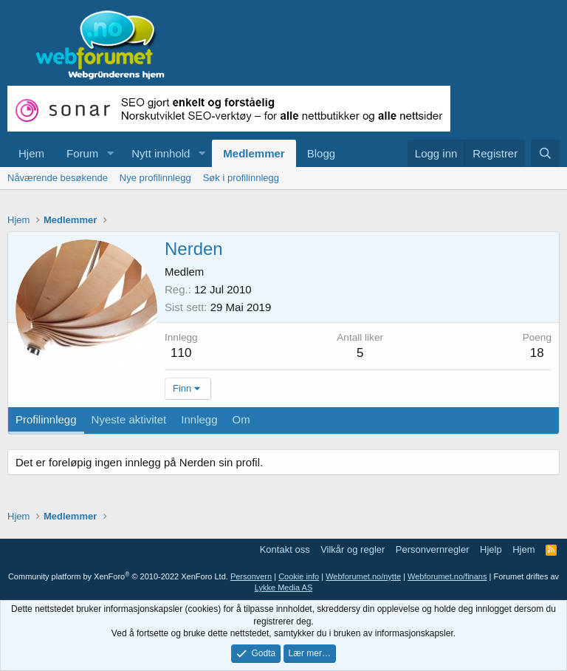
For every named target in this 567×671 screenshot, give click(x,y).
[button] (110, 153)
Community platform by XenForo (118, 576)
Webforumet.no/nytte (363, 576)
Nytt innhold (160, 153)
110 (181, 353)
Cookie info (298, 576)
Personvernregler (433, 549)
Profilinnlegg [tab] (46, 419)
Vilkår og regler (352, 549)
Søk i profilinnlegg (241, 177)
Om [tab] (241, 419)
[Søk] (545, 153)
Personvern (251, 576)
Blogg (321, 153)
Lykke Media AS (283, 587)
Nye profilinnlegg (155, 177)
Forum (82, 153)
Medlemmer (253, 153)
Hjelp (491, 549)
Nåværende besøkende (57, 177)
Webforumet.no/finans (447, 576)
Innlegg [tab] (199, 419)
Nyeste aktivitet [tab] (129, 419)
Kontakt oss (285, 549)
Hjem (31, 153)
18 (537, 353)
